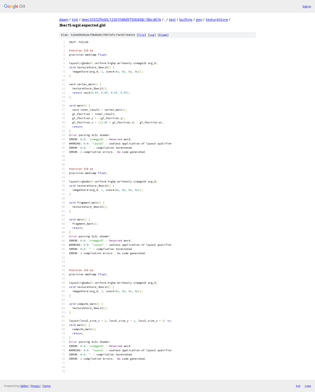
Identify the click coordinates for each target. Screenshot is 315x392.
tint (75, 19)
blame (163, 35)
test (172, 19)
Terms (46, 386)
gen (199, 19)
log (151, 35)
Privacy (35, 386)
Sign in (307, 6)
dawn (63, 19)
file (141, 35)
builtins (185, 19)
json (308, 386)
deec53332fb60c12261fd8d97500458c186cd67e (121, 19)
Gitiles (24, 386)
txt (298, 386)
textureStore (217, 19)
